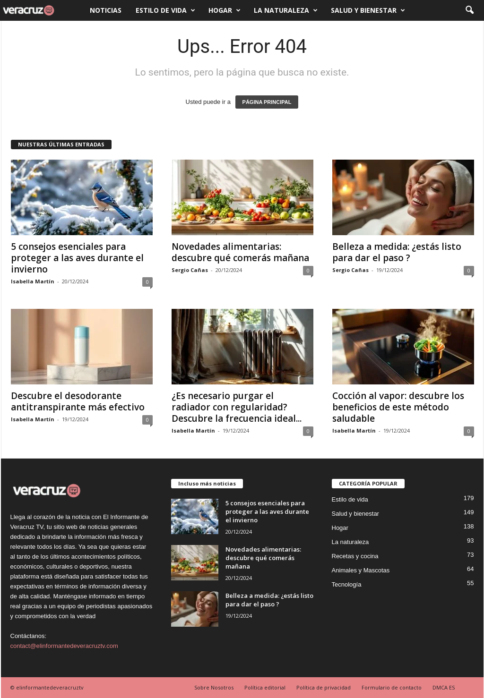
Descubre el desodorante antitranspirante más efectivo (78, 401)
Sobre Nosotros (213, 687)
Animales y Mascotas (361, 570)
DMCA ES (443, 687)
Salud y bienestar (368, 10)
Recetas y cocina (355, 556)
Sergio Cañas (190, 269)
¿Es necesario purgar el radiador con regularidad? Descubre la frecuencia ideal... (237, 407)
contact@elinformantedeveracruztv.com (64, 645)
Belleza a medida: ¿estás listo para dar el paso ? (396, 252)
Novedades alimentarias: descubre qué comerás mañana (240, 252)
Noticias (105, 10)
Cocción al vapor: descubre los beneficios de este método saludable (398, 407)
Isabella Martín (32, 281)
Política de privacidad (323, 687)
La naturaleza (286, 10)
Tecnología (347, 584)
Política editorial (264, 687)
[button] (469, 10)
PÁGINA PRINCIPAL (267, 102)
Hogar (224, 10)
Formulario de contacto (392, 687)
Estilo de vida (165, 10)
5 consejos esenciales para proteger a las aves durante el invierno (77, 257)
